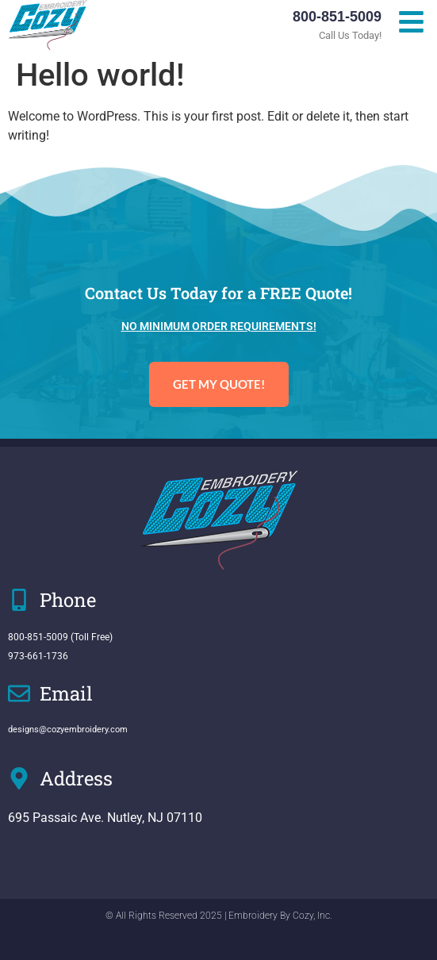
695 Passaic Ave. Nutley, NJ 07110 (105, 817)
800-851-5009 (337, 17)
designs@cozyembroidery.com (68, 729)
